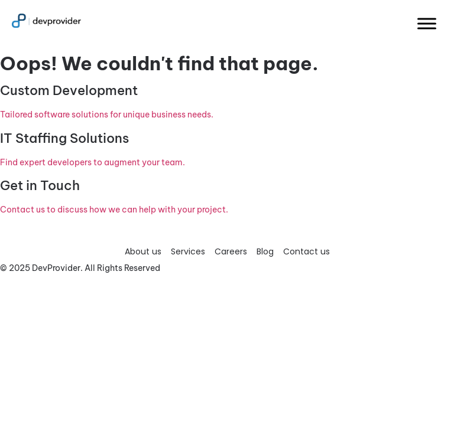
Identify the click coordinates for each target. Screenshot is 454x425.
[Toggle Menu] (426, 23)
